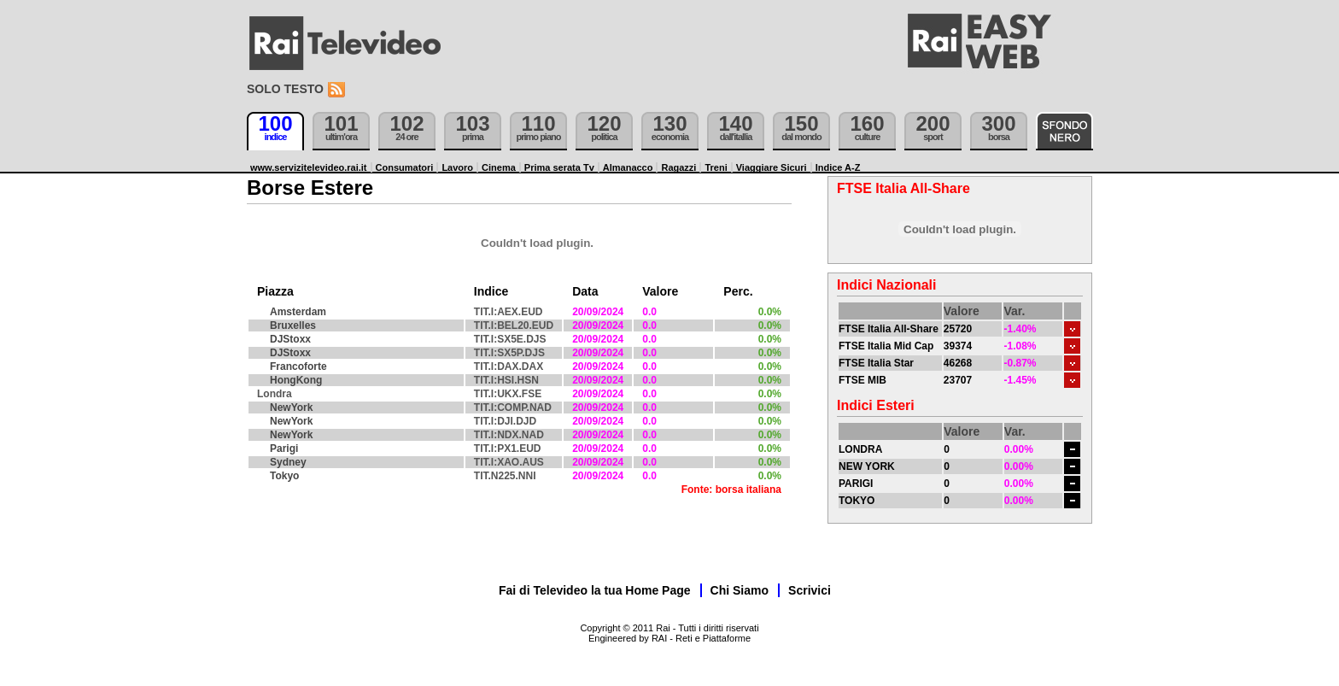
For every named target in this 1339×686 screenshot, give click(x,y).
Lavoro (457, 167)
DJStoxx (290, 339)
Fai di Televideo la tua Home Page (595, 590)
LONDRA (860, 449)
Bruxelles (293, 325)
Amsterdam (298, 312)
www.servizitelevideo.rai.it (308, 167)
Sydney (288, 462)
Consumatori (405, 167)
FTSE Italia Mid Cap (886, 346)
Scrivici (809, 590)
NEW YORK (867, 466)
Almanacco (628, 167)
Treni (716, 167)
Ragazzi (678, 167)
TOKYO (856, 501)
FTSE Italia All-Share (888, 329)
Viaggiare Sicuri (771, 167)
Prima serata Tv (559, 167)
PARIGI (856, 484)
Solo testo (285, 89)
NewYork (291, 407)
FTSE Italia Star (876, 363)
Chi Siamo (739, 590)
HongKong (296, 380)
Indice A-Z (838, 167)
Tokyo (284, 476)
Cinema (499, 167)
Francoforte (298, 366)
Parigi (284, 448)
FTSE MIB (862, 380)
